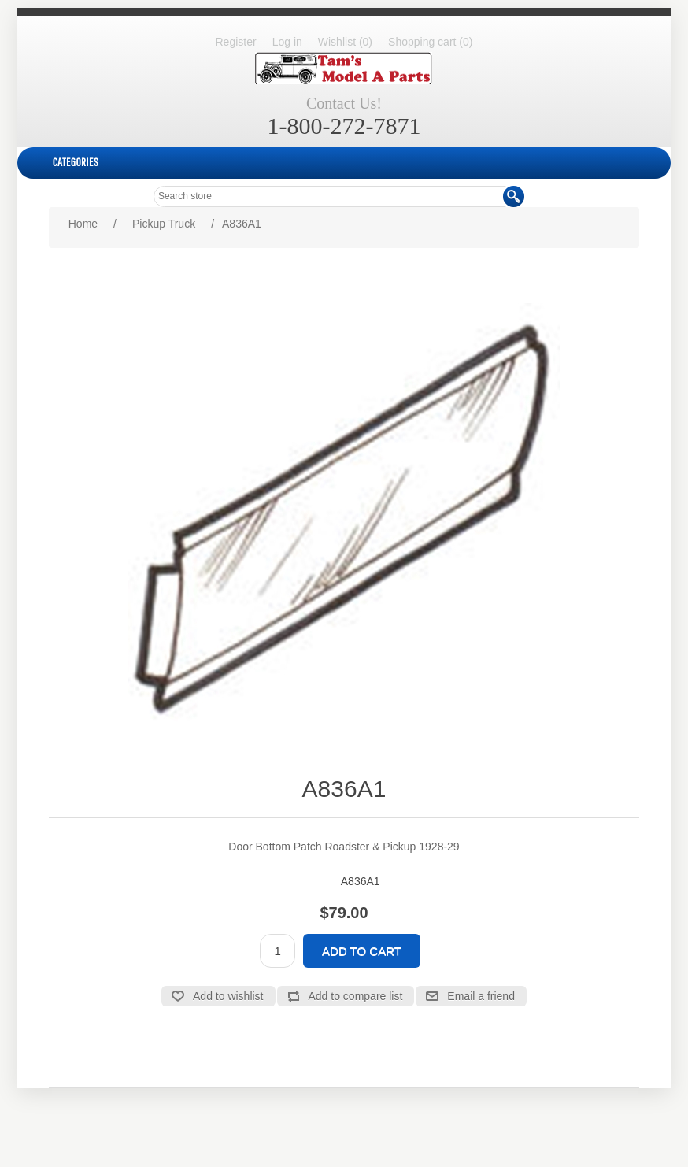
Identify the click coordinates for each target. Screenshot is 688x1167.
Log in (287, 41)
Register (236, 41)
